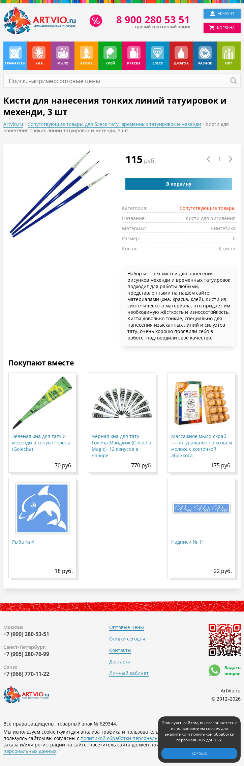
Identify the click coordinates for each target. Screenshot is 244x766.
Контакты (120, 650)
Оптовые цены (126, 627)
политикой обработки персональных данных (133, 738)
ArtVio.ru (13, 124)
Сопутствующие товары (208, 208)
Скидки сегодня (127, 638)
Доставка (119, 661)
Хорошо (199, 753)
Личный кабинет (129, 673)
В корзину (178, 184)
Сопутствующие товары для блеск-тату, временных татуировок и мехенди (114, 124)
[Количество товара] (219, 159)
